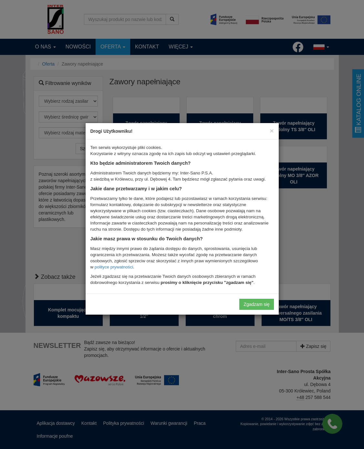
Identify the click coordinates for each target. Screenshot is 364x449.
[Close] (272, 130)
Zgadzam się (256, 304)
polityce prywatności (114, 267)
